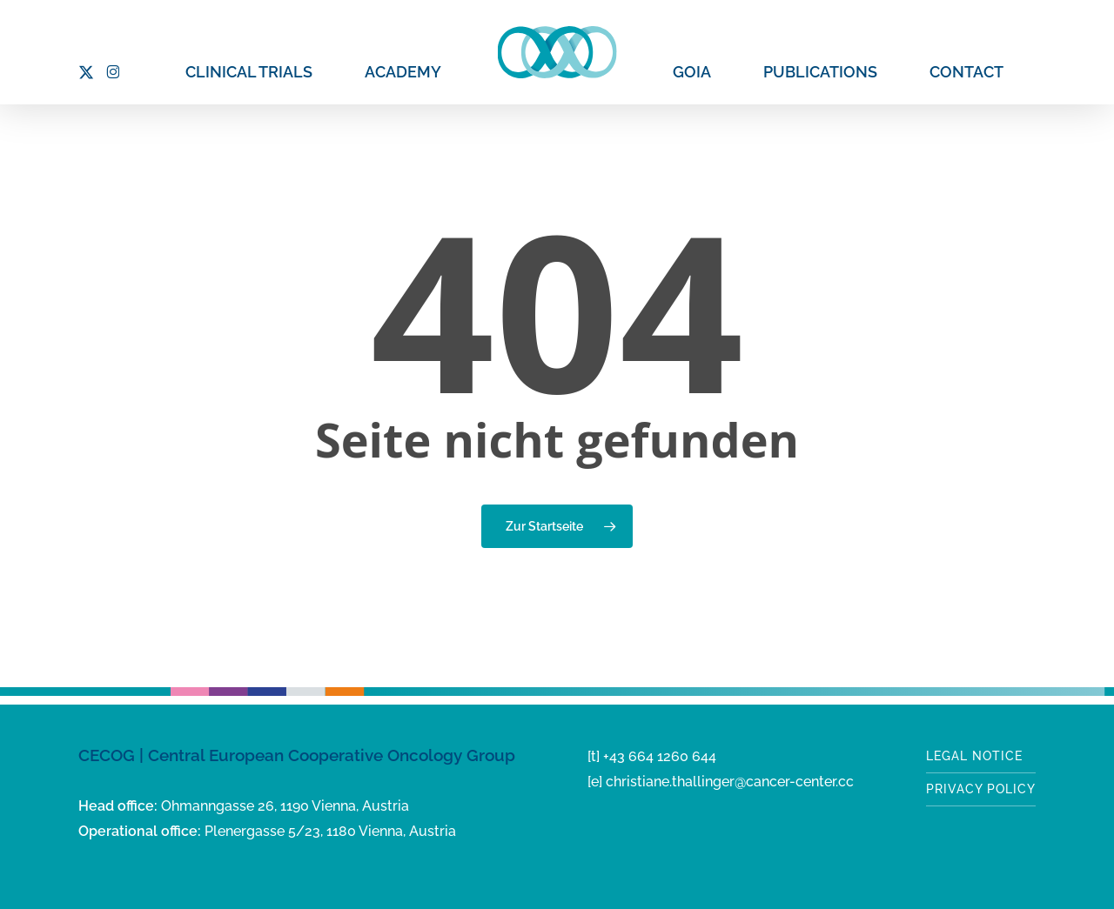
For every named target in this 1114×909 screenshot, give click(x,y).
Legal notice (974, 756)
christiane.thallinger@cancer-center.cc (730, 781)
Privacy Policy (981, 789)
